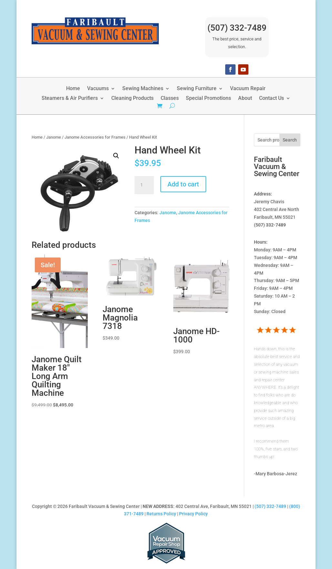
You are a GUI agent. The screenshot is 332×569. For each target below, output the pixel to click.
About (245, 98)
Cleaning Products (132, 98)
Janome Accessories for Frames (95, 137)
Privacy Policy (193, 513)
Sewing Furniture (196, 88)
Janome (53, 137)
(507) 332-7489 (237, 28)
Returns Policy (161, 513)
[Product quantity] (144, 185)
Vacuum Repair (248, 88)
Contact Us (271, 98)
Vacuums (98, 88)
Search (290, 139)
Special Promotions (208, 98)
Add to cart (183, 184)
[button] (116, 156)
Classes (170, 98)
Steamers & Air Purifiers (70, 98)
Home (73, 88)
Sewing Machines (142, 88)
